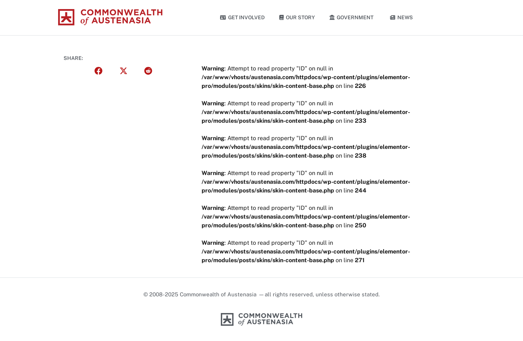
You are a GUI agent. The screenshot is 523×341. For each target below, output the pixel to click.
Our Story (297, 17)
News (401, 17)
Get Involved (242, 17)
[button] (98, 71)
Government (352, 17)
